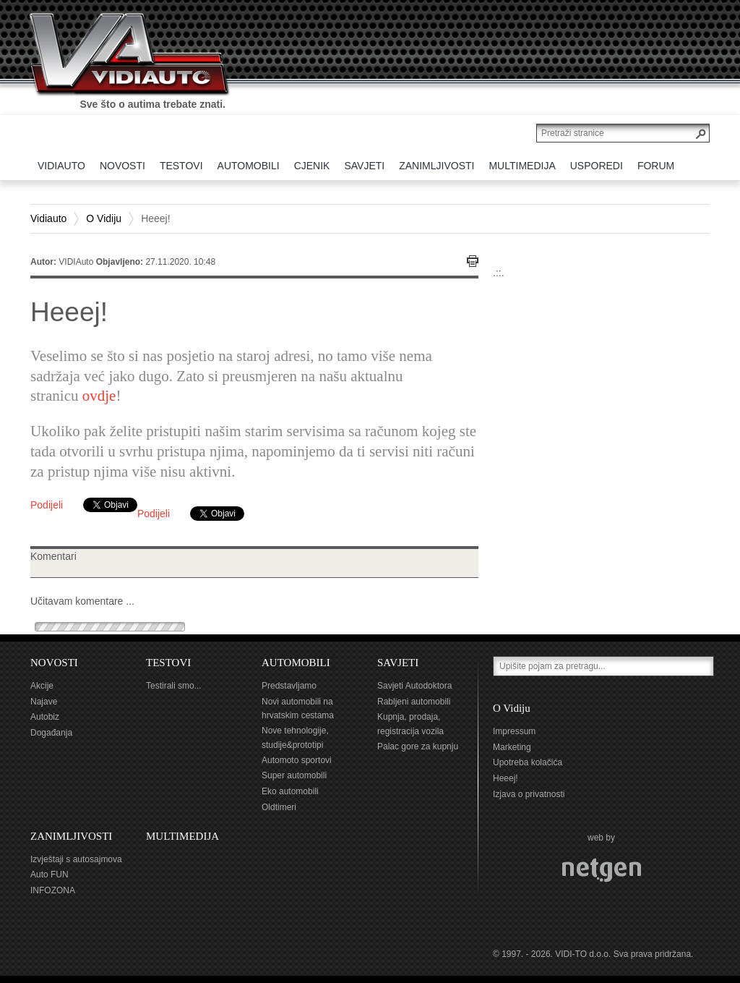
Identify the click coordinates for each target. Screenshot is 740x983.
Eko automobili (290, 791)
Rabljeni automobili (413, 702)
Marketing (512, 747)
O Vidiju (103, 218)
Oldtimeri (279, 807)
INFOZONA (52, 890)
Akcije (41, 686)
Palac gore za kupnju (417, 746)
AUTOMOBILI (296, 662)
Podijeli (46, 505)
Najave (43, 702)
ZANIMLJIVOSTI (71, 836)
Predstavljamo (289, 686)
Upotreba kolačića (527, 762)
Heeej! (505, 778)
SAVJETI (397, 662)
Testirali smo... (174, 686)
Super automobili (294, 775)
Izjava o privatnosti (528, 794)
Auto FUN (49, 874)
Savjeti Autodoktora (414, 686)
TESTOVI (168, 662)
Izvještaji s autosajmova (76, 859)
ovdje (99, 395)
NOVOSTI (54, 662)
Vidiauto (48, 218)
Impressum (514, 731)
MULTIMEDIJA (182, 836)
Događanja (51, 733)
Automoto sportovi (297, 760)
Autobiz (44, 717)
